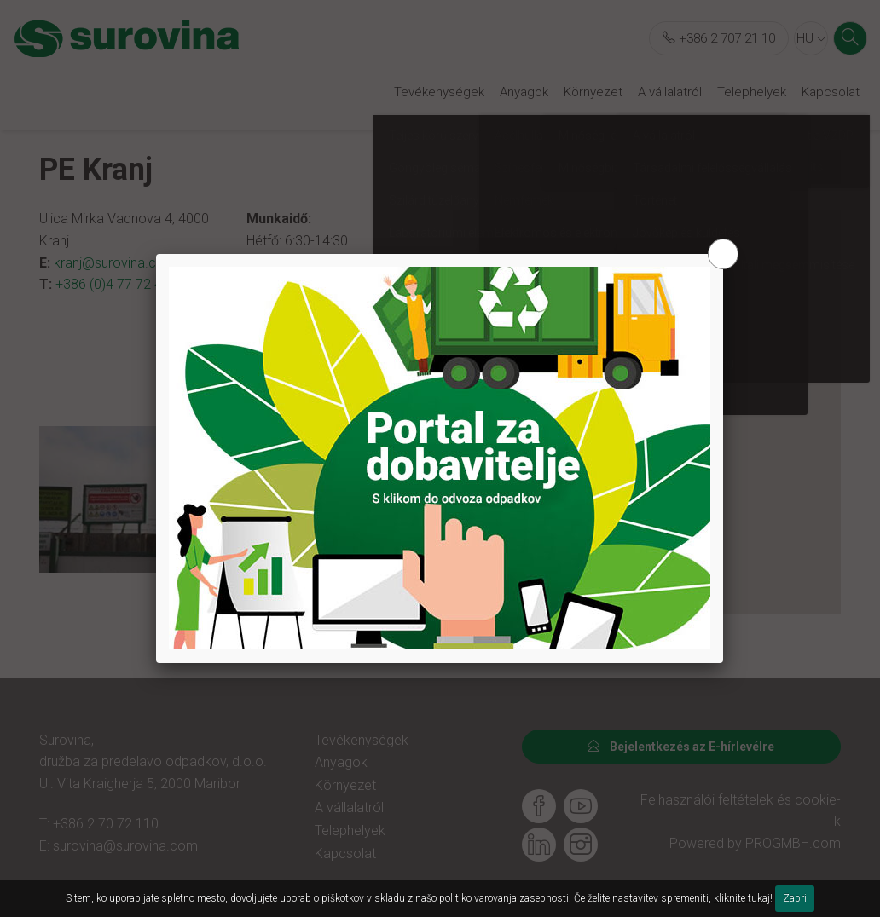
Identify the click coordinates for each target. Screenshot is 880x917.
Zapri (795, 898)
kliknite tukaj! (743, 898)
